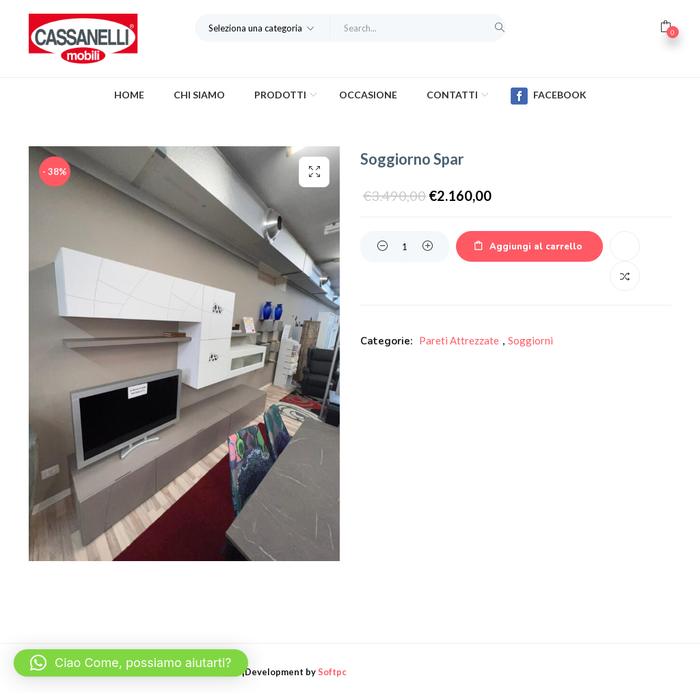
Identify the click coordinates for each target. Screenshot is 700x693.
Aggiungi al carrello (535, 247)
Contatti (453, 94)
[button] (262, 27)
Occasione (368, 94)
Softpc (332, 671)
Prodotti (281, 94)
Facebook (549, 96)
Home (129, 94)
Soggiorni (530, 340)
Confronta (625, 276)
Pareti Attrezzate (459, 340)
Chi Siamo (199, 94)
